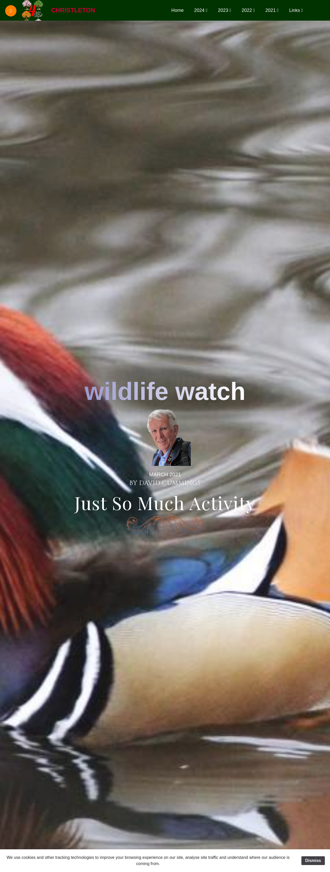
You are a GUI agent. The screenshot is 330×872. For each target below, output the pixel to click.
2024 (199, 10)
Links (294, 10)
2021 (270, 10)
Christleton (73, 10)
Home (177, 10)
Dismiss (313, 860)
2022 (247, 10)
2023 (223, 10)
